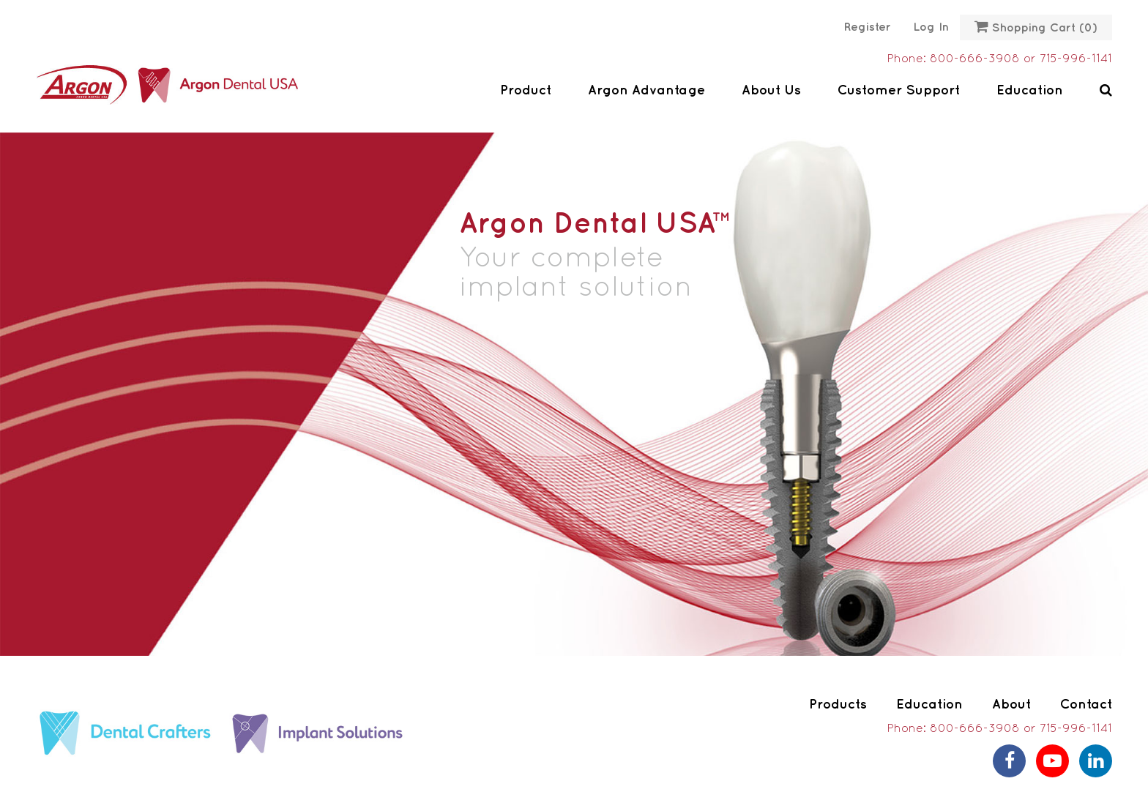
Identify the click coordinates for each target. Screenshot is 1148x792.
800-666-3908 (975, 59)
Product (525, 90)
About (1011, 704)
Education (1029, 90)
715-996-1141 (1076, 59)
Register (867, 27)
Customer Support (899, 90)
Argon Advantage (646, 90)
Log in (931, 27)
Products (838, 704)
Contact (1086, 704)
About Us (771, 90)
